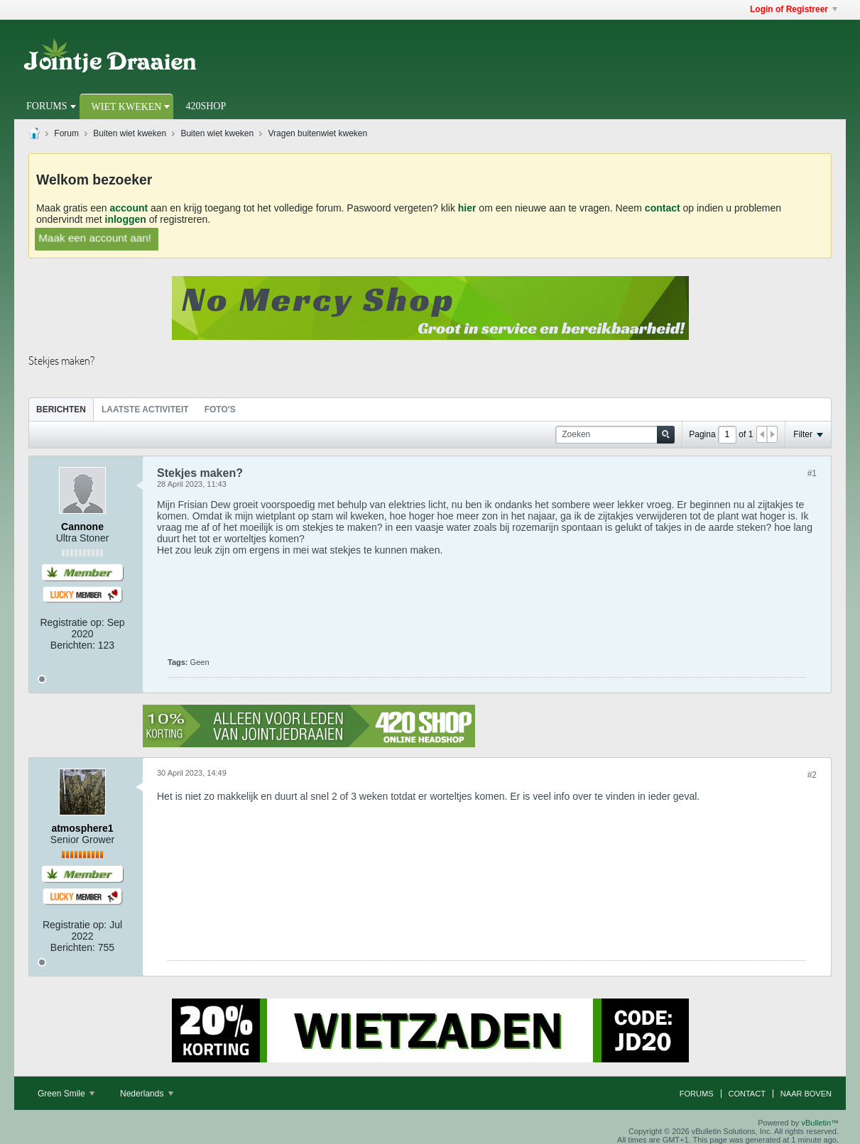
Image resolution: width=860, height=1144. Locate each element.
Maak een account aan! (95, 237)
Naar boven (806, 1093)
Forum (66, 133)
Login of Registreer (793, 9)
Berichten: (72, 645)
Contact (747, 1093)
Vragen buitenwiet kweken (318, 133)
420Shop (205, 106)
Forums (46, 106)
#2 (812, 775)
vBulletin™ (820, 1122)
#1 (812, 473)
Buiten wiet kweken (129, 133)
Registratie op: (72, 622)
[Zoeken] (615, 435)
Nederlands (146, 1094)
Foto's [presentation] (220, 409)
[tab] (61, 409)
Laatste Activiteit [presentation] (145, 409)
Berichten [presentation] (61, 409)
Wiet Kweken (127, 106)
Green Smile (66, 1094)
